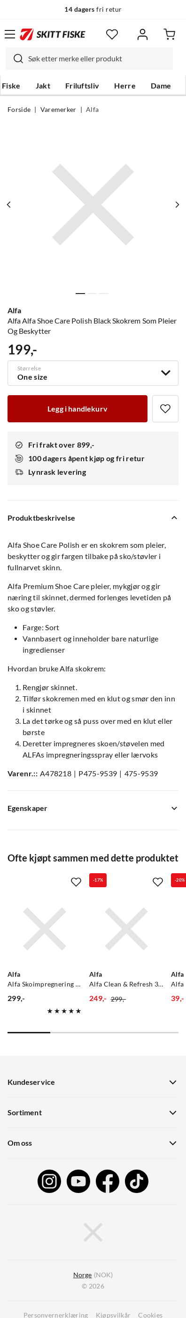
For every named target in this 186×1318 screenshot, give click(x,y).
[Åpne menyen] (10, 34)
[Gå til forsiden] (52, 34)
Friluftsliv (82, 85)
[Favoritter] (112, 34)
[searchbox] (98, 58)
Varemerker (58, 109)
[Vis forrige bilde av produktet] (9, 205)
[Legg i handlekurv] (77, 408)
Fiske (11, 85)
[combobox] (89, 58)
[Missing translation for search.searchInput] (14, 58)
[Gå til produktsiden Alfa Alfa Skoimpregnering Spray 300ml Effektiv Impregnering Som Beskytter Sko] (45, 929)
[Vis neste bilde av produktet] (177, 205)
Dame (161, 85)
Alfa (92, 109)
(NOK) (93, 1275)
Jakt (43, 85)
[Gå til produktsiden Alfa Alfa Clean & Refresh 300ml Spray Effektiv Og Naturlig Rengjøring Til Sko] (126, 929)
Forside (19, 109)
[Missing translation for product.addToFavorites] (165, 408)
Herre (125, 85)
